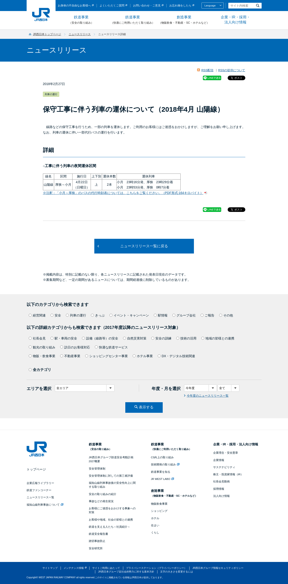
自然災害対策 (134, 338)
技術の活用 (186, 338)
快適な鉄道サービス (111, 347)
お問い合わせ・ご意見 (147, 5)
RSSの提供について (231, 70)
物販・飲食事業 (42, 356)
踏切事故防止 (97, 541)
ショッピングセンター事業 (106, 356)
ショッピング (159, 511)
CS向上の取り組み (162, 457)
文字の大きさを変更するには (176, 571)
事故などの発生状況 (101, 501)
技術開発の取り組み (165, 464)
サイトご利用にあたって (106, 568)
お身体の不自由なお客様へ (74, 5)
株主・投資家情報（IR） (228, 474)
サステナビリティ (224, 467)
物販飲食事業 (159, 503)
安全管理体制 (97, 468)
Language (210, 5)
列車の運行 (76, 315)
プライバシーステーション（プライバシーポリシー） (156, 568)
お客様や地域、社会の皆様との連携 (111, 519)
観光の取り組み (42, 347)
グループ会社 (184, 315)
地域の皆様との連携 (217, 338)
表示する (146, 407)
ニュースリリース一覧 (40, 497)
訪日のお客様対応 (75, 347)
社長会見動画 (221, 481)
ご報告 (207, 315)
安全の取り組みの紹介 (102, 494)
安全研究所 (96, 548)
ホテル (155, 518)
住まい (155, 525)
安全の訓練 (161, 338)
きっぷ (98, 315)
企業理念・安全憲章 (225, 452)
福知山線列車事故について (45, 504)
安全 (55, 315)
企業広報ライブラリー (40, 483)
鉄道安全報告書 (98, 534)
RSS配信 (207, 70)
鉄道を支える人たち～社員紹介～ (109, 526)
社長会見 (37, 338)
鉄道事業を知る (160, 471)
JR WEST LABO (162, 479)
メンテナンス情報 (74, 568)
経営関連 (37, 315)
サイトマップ (50, 568)
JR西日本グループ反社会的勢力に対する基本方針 (126, 571)
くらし (155, 532)
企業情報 (218, 460)
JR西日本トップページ (47, 34)
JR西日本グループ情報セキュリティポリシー (217, 568)
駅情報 (161, 315)
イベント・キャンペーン (129, 315)
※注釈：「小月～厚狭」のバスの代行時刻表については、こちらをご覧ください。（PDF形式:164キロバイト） (123, 193)
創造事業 (184, 20)
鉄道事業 (81, 20)
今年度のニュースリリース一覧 (208, 395)
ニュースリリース (80, 34)
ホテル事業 (143, 356)
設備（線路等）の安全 (100, 338)
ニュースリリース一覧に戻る (144, 246)
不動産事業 (70, 356)
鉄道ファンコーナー (39, 490)
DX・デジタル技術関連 (176, 356)
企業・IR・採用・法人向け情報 (235, 19)
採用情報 (218, 488)
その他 (226, 315)
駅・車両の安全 (63, 338)
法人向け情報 (221, 496)
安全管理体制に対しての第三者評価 (111, 475)
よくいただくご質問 (112, 5)
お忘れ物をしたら (180, 5)
